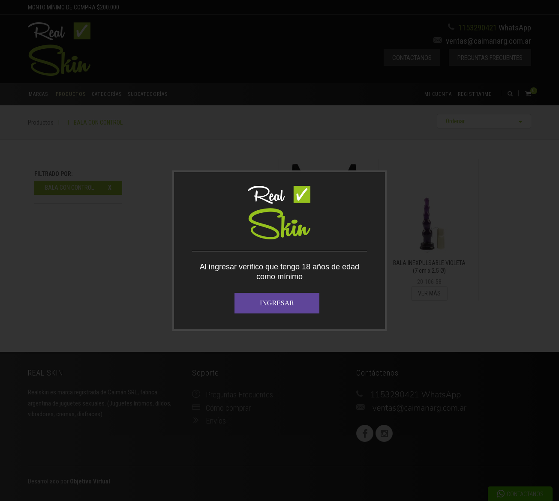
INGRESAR (277, 303)
